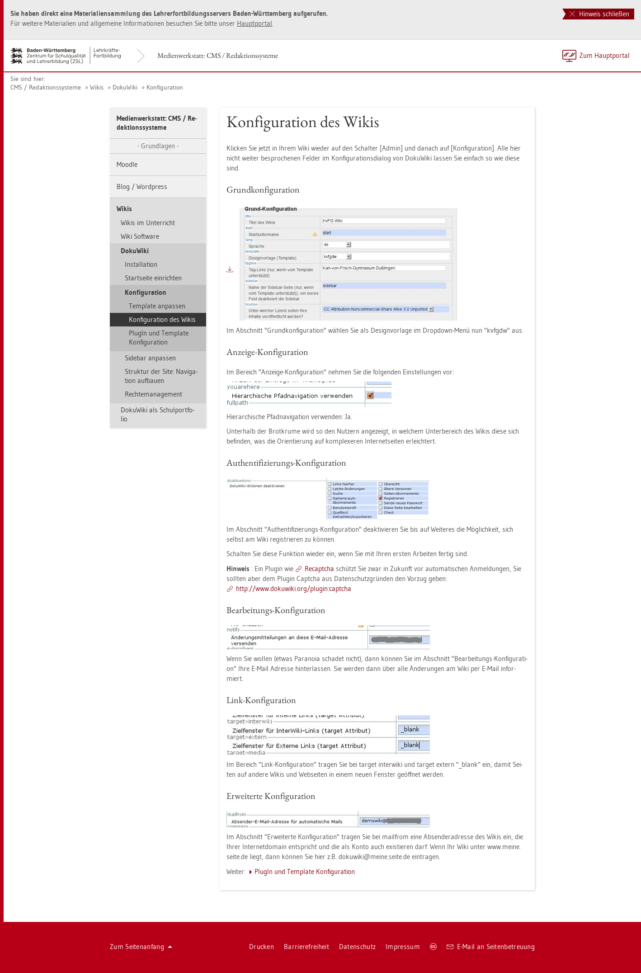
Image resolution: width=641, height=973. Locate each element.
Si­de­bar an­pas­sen (150, 358)
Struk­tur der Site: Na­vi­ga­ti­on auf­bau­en (161, 376)
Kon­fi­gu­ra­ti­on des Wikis (162, 319)
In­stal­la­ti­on (141, 264)
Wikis (97, 87)
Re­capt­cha (319, 568)
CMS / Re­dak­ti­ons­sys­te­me (45, 87)
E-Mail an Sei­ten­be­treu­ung (491, 946)
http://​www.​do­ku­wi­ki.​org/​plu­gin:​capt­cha (293, 588)
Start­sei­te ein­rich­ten (153, 278)
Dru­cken (261, 946)
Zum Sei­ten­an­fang (141, 946)
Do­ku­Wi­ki (125, 87)
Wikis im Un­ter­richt (148, 222)
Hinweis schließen (599, 13)
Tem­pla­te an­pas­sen (157, 306)
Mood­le (127, 164)
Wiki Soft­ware (140, 236)
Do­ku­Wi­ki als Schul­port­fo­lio (157, 414)
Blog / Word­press (142, 186)
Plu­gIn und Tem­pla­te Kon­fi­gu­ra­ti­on (159, 337)
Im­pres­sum (403, 946)
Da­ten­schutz (357, 946)
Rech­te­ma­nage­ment (153, 394)
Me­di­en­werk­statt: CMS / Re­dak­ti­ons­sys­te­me (217, 55)
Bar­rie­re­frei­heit (306, 946)
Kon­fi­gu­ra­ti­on (164, 87)
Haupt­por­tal (254, 23)
